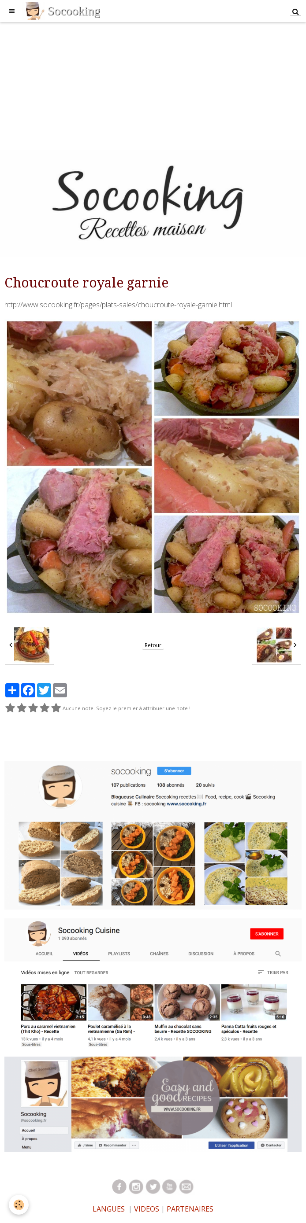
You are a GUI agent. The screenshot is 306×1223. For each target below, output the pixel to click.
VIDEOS (145, 1209)
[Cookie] (19, 1205)
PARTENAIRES (190, 1209)
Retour (153, 644)
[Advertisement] (153, 83)
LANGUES (109, 1209)
